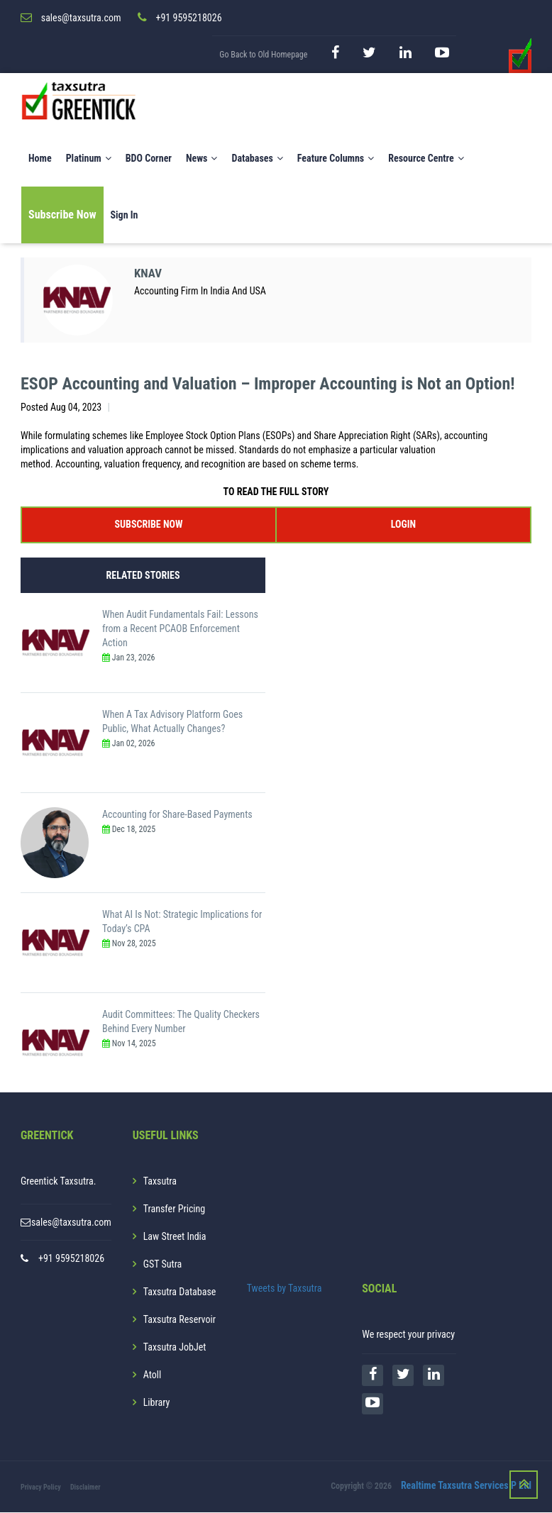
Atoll (152, 1375)
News (202, 159)
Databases (256, 159)
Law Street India (174, 1237)
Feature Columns (335, 159)
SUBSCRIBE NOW (149, 525)
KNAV (149, 274)
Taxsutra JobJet (174, 1347)
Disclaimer (85, 1488)
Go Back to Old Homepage (263, 55)
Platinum (88, 159)
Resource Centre (426, 159)
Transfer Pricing (174, 1209)
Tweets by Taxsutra (284, 1289)
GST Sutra (162, 1264)
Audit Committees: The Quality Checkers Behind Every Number (181, 1022)
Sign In (124, 215)
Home (40, 159)
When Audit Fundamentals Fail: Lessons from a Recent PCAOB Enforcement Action (180, 629)
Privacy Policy (41, 1488)
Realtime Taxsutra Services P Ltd (466, 1486)
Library (156, 1403)
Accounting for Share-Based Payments (177, 815)
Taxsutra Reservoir (179, 1320)
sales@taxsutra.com (71, 1223)
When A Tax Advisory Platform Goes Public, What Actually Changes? (172, 722)
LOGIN (403, 525)
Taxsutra (160, 1181)
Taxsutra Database (179, 1292)
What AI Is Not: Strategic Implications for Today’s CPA (182, 922)
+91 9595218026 (71, 1259)
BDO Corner (149, 159)
